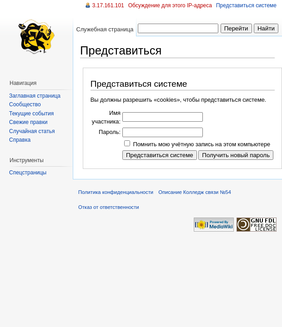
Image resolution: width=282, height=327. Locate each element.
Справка (19, 140)
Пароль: (110, 132)
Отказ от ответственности (108, 207)
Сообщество (25, 104)
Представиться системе (246, 5)
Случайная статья (32, 131)
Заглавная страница (34, 96)
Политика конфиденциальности (115, 192)
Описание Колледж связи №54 (194, 192)
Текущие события (31, 113)
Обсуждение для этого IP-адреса (170, 5)
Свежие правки (28, 122)
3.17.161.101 (108, 5)
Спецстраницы (27, 172)
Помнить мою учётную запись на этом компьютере (202, 144)
